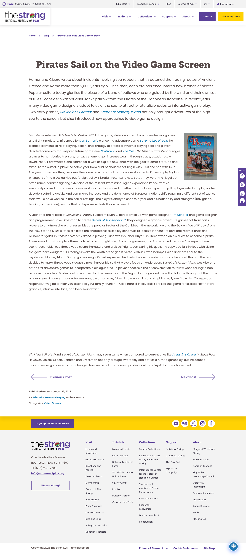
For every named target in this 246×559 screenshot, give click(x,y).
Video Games (52, 403)
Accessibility (92, 500)
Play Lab (116, 489)
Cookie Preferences (185, 549)
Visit (105, 16)
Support (167, 16)
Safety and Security (96, 525)
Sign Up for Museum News (52, 423)
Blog (168, 4)
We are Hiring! (50, 486)
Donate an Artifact (149, 515)
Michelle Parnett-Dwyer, (49, 398)
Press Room (199, 500)
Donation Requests (96, 532)
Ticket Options (231, 16)
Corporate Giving (175, 456)
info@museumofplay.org (47, 474)
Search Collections (149, 449)
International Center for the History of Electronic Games (150, 474)
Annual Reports (201, 506)
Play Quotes (199, 519)
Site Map (209, 549)
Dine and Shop (93, 519)
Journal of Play (186, 4)
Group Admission (95, 460)
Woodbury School (146, 4)
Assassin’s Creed (184, 355)
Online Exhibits (120, 456)
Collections (145, 16)
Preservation (146, 522)
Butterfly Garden (121, 496)
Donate (207, 16)
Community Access (203, 493)
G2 (205, 4)
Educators (121, 4)
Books (196, 513)
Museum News (201, 460)
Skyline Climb (119, 483)
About (186, 16)
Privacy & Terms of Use (153, 549)
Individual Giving (175, 449)
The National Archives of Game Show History (149, 488)
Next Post (187, 377)
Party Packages (94, 506)
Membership (92, 483)
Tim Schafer (179, 215)
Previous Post (62, 377)
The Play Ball (172, 462)
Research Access (148, 499)
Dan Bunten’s (88, 141)
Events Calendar (94, 476)
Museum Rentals (95, 513)
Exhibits (123, 16)
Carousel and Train (122, 502)
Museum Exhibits (121, 449)
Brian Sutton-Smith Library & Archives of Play (149, 459)
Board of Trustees (202, 466)
